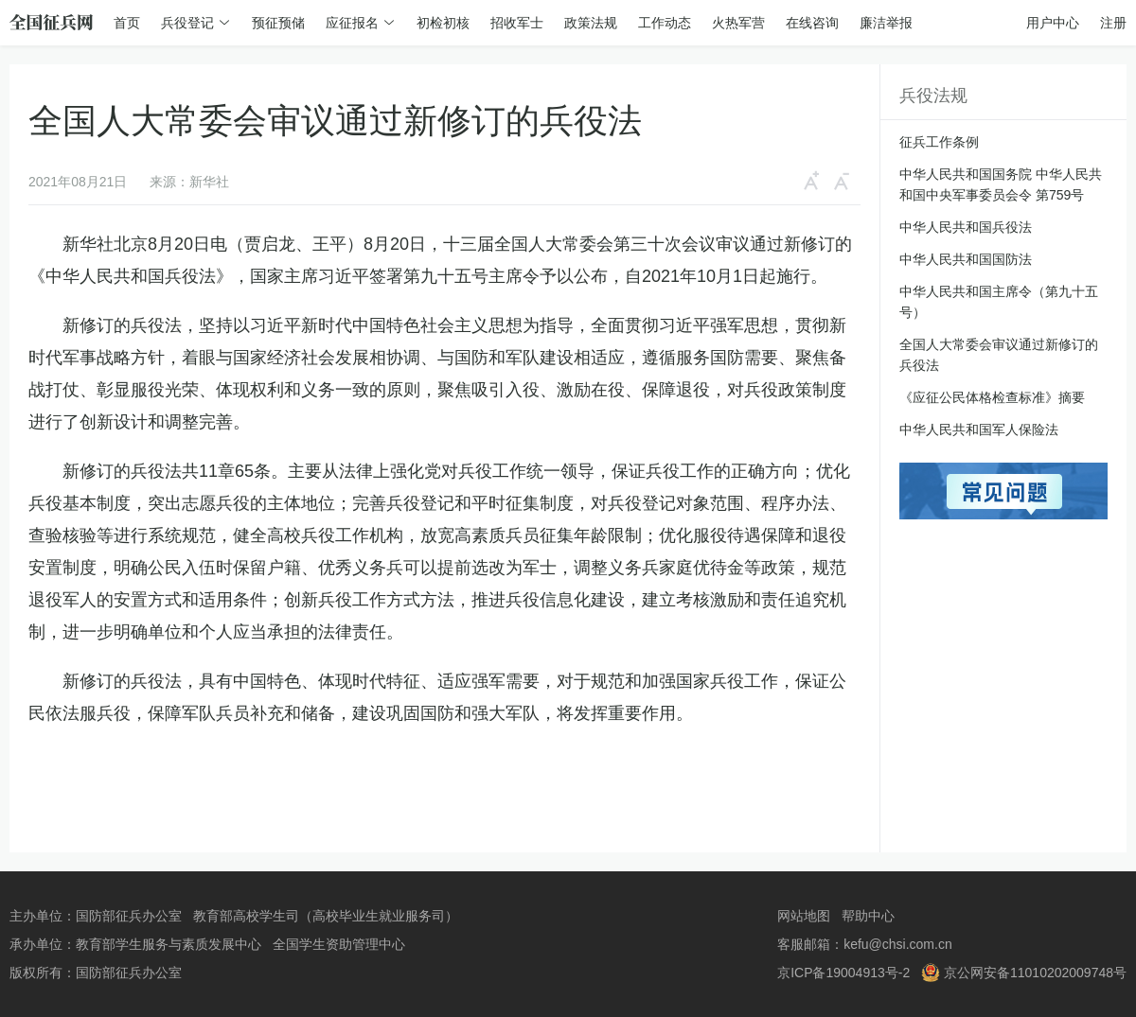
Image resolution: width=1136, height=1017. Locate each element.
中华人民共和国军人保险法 (978, 429)
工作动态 (664, 22)
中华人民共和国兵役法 (965, 227)
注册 (1113, 22)
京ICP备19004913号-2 (843, 972)
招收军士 (516, 22)
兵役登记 (187, 22)
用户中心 (1052, 22)
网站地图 (803, 915)
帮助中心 (868, 915)
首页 (127, 22)
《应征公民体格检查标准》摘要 (992, 397)
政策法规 (590, 22)
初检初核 (443, 22)
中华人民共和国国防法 (965, 259)
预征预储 (278, 22)
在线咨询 (812, 22)
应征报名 (352, 22)
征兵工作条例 (939, 141)
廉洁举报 (886, 22)
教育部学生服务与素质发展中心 (168, 944)
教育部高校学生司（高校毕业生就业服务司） (325, 915)
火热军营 (738, 22)
